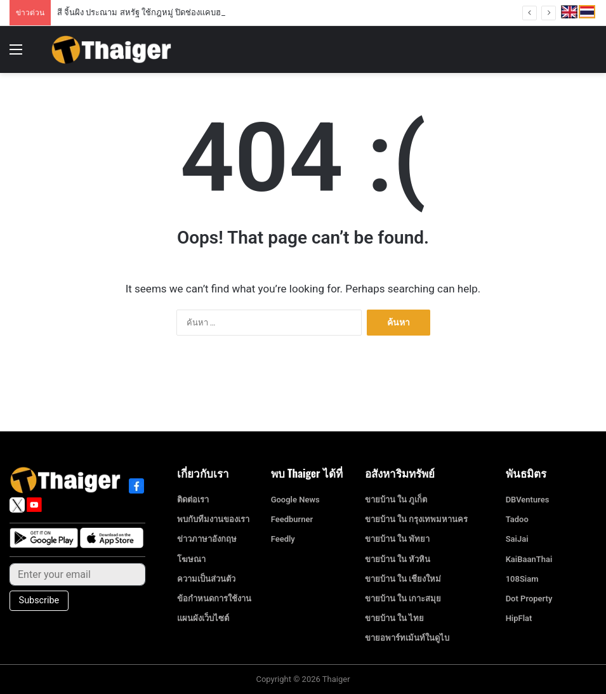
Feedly (283, 539)
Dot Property (529, 598)
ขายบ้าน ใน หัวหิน (397, 559)
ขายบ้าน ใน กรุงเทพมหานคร (416, 519)
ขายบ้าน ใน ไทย (394, 618)
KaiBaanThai (529, 559)
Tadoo (517, 519)
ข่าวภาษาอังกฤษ (207, 539)
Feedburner (292, 519)
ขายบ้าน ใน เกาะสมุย (403, 598)
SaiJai (517, 539)
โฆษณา (191, 559)
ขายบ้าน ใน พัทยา (397, 539)
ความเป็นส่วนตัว (206, 579)
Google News (295, 499)
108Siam (522, 579)
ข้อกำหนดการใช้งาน (214, 598)
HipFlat (519, 618)
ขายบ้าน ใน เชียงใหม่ (403, 579)
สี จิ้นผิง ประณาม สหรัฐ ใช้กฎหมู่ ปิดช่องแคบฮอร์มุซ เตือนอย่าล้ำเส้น (178, 12)
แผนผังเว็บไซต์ (203, 618)
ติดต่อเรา (193, 499)
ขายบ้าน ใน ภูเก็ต (396, 499)
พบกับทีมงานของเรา (213, 519)
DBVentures (528, 499)
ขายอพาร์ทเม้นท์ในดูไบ (407, 638)
